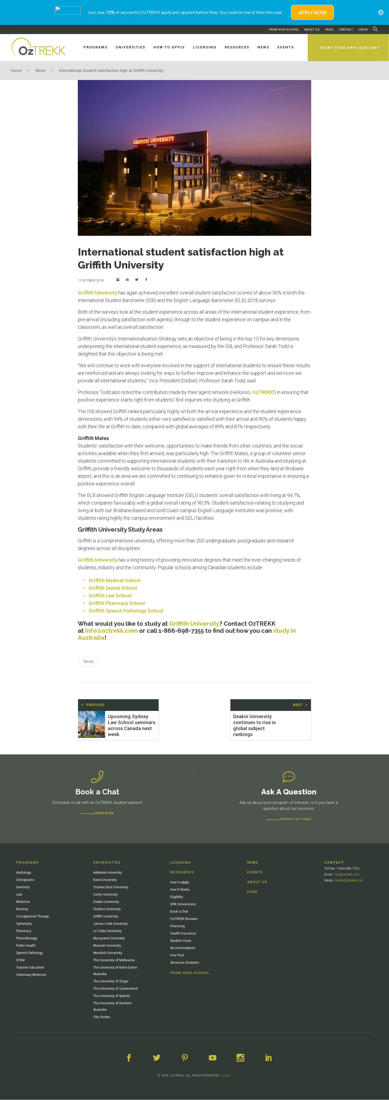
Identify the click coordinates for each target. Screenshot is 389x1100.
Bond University (105, 880)
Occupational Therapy (32, 917)
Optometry (24, 924)
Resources (182, 873)
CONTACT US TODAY (295, 819)
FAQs (329, 29)
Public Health (26, 946)
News (40, 70)
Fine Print (177, 956)
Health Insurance (183, 934)
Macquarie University (109, 939)
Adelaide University (107, 873)
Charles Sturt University (110, 888)
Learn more (104, 813)
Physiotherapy (26, 939)
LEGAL (226, 1075)
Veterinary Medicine (31, 975)
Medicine (23, 902)
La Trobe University (107, 931)
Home (16, 70)
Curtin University (105, 895)
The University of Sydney (111, 996)
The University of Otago (110, 982)
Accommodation (182, 948)
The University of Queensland (115, 989)
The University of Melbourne (114, 961)
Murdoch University (107, 953)
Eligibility (176, 897)
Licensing (180, 863)
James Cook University (110, 924)
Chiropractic (25, 880)
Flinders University (107, 910)
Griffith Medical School (115, 580)
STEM (20, 961)
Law (19, 895)
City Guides (101, 1017)
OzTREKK (262, 392)
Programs (27, 863)
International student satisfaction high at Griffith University (111, 70)
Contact (346, 29)
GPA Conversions (183, 905)
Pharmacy (23, 931)
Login (363, 29)
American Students (184, 963)
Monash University (107, 946)
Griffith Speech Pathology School (126, 611)
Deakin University (106, 902)
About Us (312, 29)
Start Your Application (348, 48)
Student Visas (180, 941)
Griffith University (97, 293)
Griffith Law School (110, 595)
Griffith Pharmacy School (117, 603)
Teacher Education (30, 968)
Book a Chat (179, 912)
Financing (177, 927)
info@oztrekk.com (111, 630)
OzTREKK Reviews (184, 919)
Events (255, 873)
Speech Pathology (29, 953)
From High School (284, 29)
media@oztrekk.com (348, 881)
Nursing (22, 910)
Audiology (23, 873)
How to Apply (179, 883)
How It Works (180, 890)
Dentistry (23, 888)
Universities (107, 863)
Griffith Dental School (113, 588)
